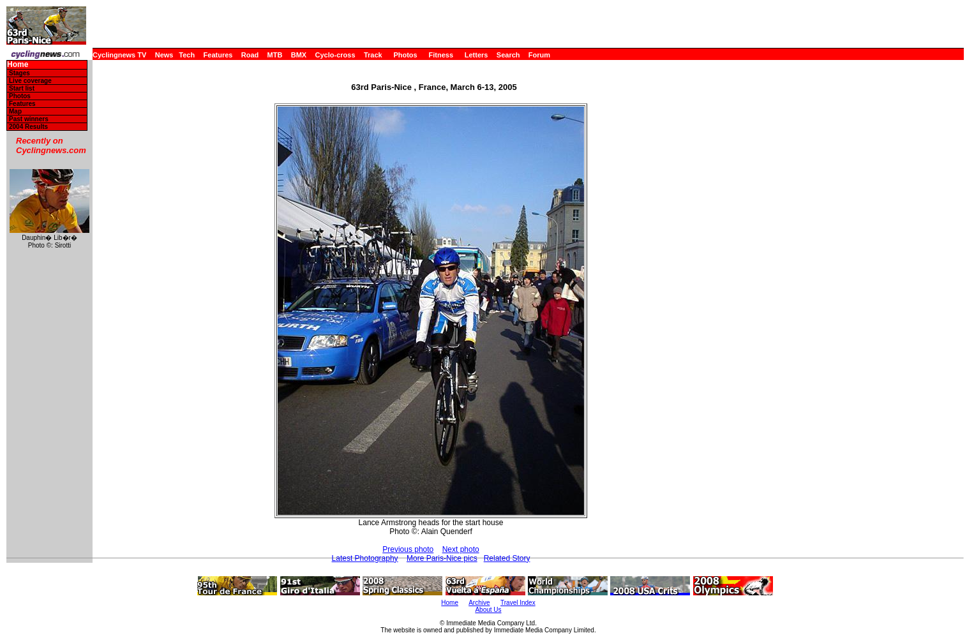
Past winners (29, 119)
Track (373, 55)
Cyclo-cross (335, 55)
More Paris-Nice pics (442, 558)
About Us (488, 609)
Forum (539, 55)
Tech (187, 55)
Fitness (440, 55)
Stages (19, 73)
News (164, 55)
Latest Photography (365, 558)
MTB (275, 55)
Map (15, 111)
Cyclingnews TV (119, 55)
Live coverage (30, 80)
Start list (21, 88)
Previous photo (407, 549)
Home (17, 65)
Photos (405, 55)
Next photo (460, 549)
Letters (476, 55)
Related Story (507, 558)
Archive (479, 602)
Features (218, 55)
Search (508, 55)
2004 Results (28, 126)
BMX (298, 55)
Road (250, 55)
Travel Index (518, 602)
